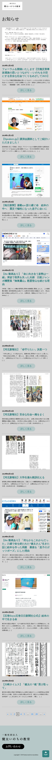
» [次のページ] (44, 714)
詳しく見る (26, 90)
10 (32, 714)
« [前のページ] (7, 714)
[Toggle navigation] (47, 6)
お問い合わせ (13, 746)
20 (36, 714)
